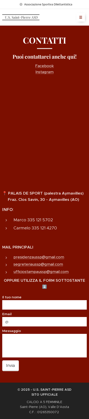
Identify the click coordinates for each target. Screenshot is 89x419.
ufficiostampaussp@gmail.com (41, 271)
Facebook (44, 65)
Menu (79, 17)
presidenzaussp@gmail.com (38, 257)
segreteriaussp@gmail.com (38, 264)
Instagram (44, 71)
